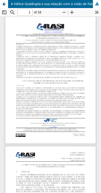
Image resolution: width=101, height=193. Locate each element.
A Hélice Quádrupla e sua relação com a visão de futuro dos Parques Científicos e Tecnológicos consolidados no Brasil (56, 4)
